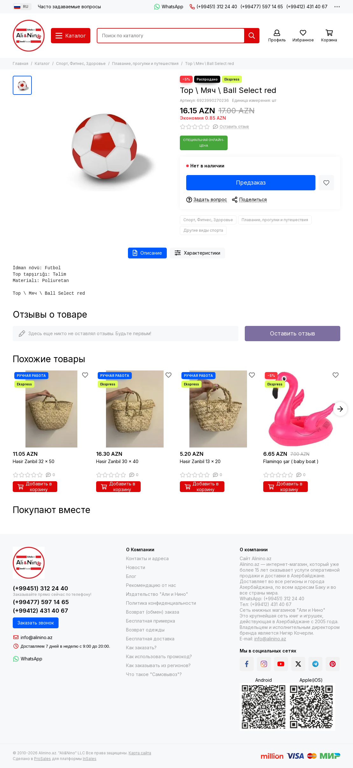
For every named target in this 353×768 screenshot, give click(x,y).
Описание (147, 253)
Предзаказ (251, 182)
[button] (340, 409)
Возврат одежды (145, 629)
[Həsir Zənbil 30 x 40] (134, 408)
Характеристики (197, 253)
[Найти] (251, 35)
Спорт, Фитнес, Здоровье (81, 63)
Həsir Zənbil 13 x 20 (200, 461)
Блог (131, 576)
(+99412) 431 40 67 (307, 6)
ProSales (42, 758)
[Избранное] (303, 36)
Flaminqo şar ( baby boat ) (291, 461)
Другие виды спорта (203, 230)
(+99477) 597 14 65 (261, 6)
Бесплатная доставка (150, 638)
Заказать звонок (36, 622)
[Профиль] (277, 36)
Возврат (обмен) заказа (152, 612)
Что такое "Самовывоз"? (154, 674)
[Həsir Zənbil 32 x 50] (51, 408)
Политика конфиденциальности (161, 603)
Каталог (42, 63)
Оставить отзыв (292, 333)
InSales (89, 758)
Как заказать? (141, 647)
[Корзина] (329, 36)
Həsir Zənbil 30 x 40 (117, 461)
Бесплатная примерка (150, 621)
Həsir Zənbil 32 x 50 (33, 461)
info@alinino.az (37, 637)
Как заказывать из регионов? (158, 665)
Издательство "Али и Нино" (157, 594)
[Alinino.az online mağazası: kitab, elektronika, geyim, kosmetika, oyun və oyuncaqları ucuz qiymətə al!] (29, 36)
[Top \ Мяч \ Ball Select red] (104, 145)
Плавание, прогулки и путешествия (145, 63)
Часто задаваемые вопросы (69, 6)
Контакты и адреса (147, 558)
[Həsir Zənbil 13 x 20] (218, 408)
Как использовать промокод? (159, 656)
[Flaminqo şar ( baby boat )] (301, 408)
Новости (135, 567)
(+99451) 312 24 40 (213, 6)
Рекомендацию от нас (151, 585)
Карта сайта (140, 752)
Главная (20, 63)
